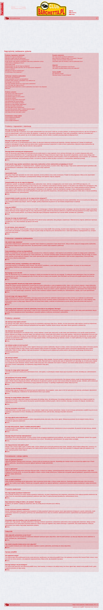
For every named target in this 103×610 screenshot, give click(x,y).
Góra (8, 136)
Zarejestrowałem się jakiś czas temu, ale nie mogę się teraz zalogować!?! (23, 67)
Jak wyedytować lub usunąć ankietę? (14, 101)
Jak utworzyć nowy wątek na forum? (14, 93)
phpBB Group (60, 557)
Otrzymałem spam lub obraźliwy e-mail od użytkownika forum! (67, 61)
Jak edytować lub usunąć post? (13, 95)
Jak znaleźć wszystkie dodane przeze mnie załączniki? (65, 68)
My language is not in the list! (12, 82)
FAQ (72, 11)
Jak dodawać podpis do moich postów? (14, 96)
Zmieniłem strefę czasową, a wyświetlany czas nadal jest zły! (20, 80)
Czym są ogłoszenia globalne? (12, 117)
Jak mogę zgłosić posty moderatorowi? (14, 107)
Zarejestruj (73, 12)
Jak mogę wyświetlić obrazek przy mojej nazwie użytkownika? (20, 83)
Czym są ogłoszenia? (10, 118)
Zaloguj (73, 14)
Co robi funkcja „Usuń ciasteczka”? (13, 72)
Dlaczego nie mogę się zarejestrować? (14, 70)
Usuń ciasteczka (80, 604)
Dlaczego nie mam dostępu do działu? (14, 102)
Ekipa (74, 604)
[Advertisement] (51, 35)
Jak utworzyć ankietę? (10, 98)
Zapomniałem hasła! (10, 64)
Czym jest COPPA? (10, 69)
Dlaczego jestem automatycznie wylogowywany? (17, 59)
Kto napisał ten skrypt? (58, 73)
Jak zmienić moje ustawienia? (12, 77)
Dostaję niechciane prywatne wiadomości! (62, 59)
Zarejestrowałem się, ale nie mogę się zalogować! (17, 66)
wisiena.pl (96, 607)
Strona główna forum (15, 18)
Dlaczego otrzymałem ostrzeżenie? (13, 105)
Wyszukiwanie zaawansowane (18, 8)
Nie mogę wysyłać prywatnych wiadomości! (63, 56)
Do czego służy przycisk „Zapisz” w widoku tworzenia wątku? (20, 109)
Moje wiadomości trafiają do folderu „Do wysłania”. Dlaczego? (67, 58)
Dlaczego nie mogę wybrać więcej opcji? (15, 99)
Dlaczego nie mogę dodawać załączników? (15, 104)
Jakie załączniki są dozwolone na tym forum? (63, 66)
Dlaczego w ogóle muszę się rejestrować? (15, 58)
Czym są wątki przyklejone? (12, 120)
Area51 (91, 566)
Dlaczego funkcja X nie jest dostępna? (61, 75)
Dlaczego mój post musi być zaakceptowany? (16, 110)
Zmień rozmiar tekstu (97, 18)
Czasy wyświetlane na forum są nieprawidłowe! (16, 79)
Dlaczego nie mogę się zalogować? (14, 56)
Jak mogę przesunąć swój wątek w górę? (15, 112)
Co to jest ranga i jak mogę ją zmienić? (14, 85)
